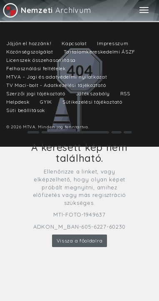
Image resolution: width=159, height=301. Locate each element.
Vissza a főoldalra (80, 240)
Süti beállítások (25, 110)
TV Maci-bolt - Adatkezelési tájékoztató (56, 85)
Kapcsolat (74, 43)
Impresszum (112, 43)
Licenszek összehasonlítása (41, 60)
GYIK (46, 102)
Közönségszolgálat (29, 51)
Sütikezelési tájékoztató (92, 102)
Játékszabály (93, 93)
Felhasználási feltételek (36, 68)
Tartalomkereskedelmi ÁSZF (100, 51)
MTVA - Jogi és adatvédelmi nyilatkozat (56, 77)
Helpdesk (18, 102)
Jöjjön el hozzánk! (29, 43)
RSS (125, 93)
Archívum (46, 10)
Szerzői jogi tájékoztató (35, 93)
